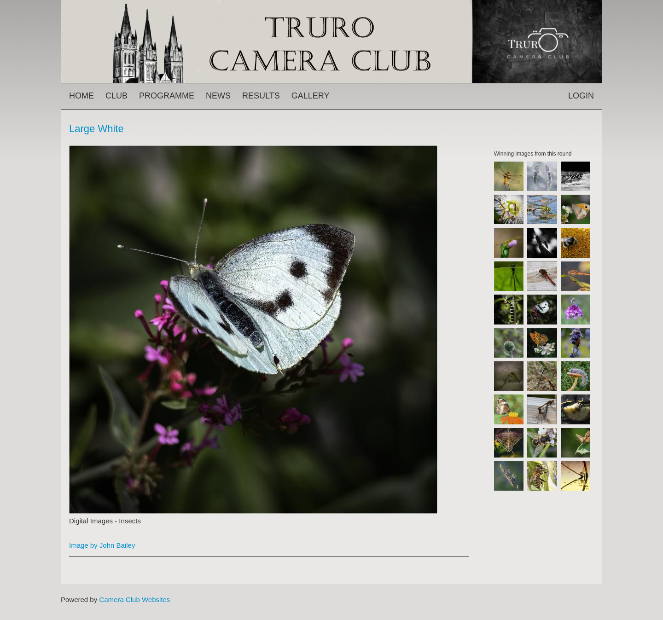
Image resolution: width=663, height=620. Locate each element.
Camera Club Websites (134, 599)
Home (81, 95)
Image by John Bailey (102, 545)
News (218, 95)
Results (261, 95)
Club (116, 95)
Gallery (310, 95)
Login (581, 95)
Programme (166, 95)
